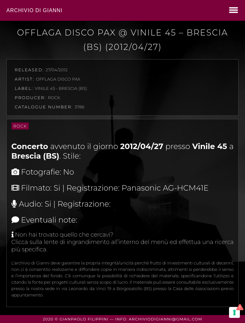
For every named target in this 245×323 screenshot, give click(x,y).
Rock (20, 126)
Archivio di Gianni (34, 10)
